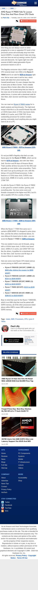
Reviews (4, 456)
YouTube (8, 508)
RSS (6, 511)
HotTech (4, 492)
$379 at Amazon (12, 161)
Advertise (4, 481)
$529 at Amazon (26, 75)
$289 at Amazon (28, 239)
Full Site (4, 465)
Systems (21, 456)
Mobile (20, 459)
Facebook (8, 505)
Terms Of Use (22, 558)
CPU (26, 319)
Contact (4, 486)
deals (8, 319)
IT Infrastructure (24, 462)
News (12, 8)
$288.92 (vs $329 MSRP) (14, 295)
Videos (20, 468)
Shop (20, 481)
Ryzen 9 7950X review (22, 104)
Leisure (21, 465)
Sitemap (4, 468)
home (3, 8)
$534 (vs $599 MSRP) (13, 279)
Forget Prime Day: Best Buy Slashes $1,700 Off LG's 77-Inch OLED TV (16, 410)
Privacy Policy (6, 489)
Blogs (3, 462)
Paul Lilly (15, 326)
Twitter (7, 502)
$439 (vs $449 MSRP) (13, 284)
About (3, 478)
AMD (12, 319)
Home (3, 453)
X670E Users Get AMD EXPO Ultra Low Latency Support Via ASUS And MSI (17, 440)
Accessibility (22, 478)
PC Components (24, 453)
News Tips (5, 483)
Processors (19, 319)
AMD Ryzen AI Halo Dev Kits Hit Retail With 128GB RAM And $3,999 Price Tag (17, 380)
